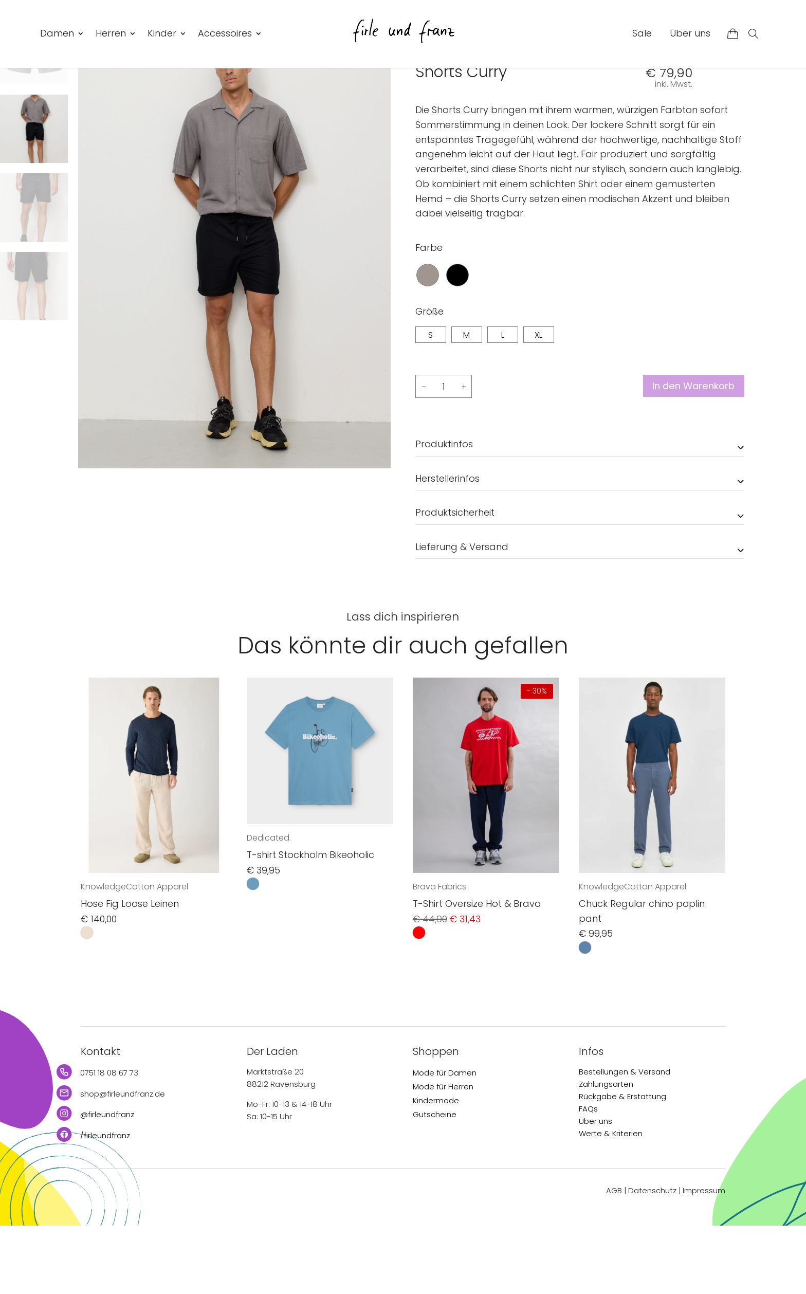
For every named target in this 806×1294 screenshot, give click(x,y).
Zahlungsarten (606, 1152)
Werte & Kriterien (611, 1201)
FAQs (588, 1177)
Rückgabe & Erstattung (622, 1164)
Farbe (429, 315)
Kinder (162, 33)
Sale (642, 33)
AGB (614, 1259)
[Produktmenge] (443, 455)
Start (423, 92)
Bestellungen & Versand (624, 1140)
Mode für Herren (443, 1155)
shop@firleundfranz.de (122, 1162)
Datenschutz (652, 1259)
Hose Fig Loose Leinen (130, 972)
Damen (57, 33)
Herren (111, 33)
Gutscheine (434, 1182)
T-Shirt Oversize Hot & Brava (477, 972)
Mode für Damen (445, 1141)
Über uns (690, 33)
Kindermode (436, 1168)
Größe (429, 379)
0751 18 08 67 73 (109, 1141)
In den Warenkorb (687, 455)
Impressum (704, 1259)
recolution (438, 116)
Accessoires (225, 33)
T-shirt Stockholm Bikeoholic (310, 923)
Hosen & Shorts (499, 92)
